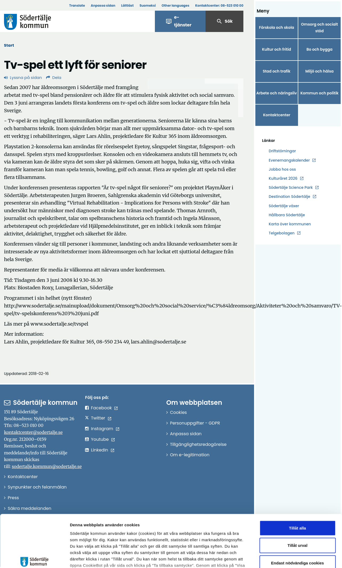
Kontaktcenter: (219, 5)
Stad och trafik (277, 71)
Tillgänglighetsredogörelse (198, 444)
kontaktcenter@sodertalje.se (33, 432)
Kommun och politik (319, 93)
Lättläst (127, 5)
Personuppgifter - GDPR (195, 423)
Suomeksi (147, 5)
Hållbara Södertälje (287, 215)
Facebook (101, 408)
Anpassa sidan (103, 5)
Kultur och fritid (276, 49)
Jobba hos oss (282, 169)
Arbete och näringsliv (276, 93)
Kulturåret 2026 (283, 178)
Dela (53, 77)
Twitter (98, 418)
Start (9, 45)
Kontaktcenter (276, 115)
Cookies (178, 412)
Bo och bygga (320, 49)
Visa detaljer (292, 557)
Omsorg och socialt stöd (319, 28)
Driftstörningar (282, 151)
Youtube (100, 439)
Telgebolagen (282, 233)
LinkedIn (99, 450)
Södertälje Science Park (291, 187)
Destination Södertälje (289, 196)
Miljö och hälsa (319, 71)
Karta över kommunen (290, 224)
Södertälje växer (284, 206)
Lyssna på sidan (23, 77)
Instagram (102, 429)
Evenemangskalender (289, 160)
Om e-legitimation (190, 455)
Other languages (175, 5)
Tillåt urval (298, 504)
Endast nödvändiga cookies (297, 521)
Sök (224, 21)
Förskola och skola (276, 27)
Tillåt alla (297, 486)
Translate (77, 5)
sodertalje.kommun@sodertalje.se (47, 466)
